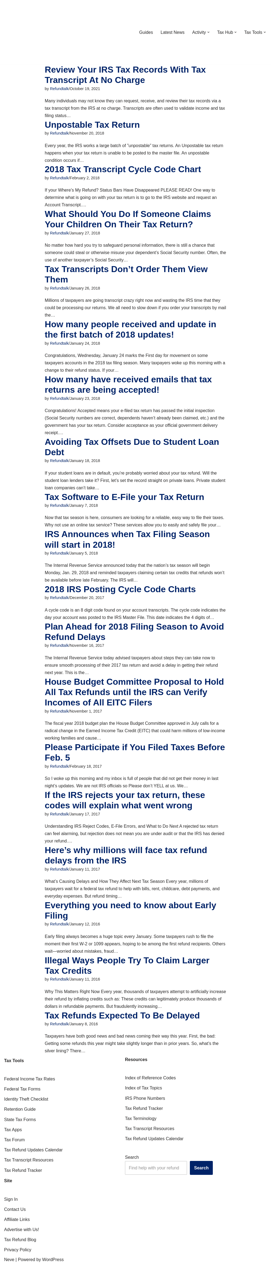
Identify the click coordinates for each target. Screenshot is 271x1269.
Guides (145, 32)
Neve (9, 1264)
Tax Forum (14, 1144)
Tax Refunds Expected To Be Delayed (122, 1019)
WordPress (53, 1264)
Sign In (11, 1204)
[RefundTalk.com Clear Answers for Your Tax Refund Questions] (32, 32)
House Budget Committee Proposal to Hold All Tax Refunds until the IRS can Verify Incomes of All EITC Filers (134, 695)
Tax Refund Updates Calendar (33, 1154)
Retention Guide (20, 1114)
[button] (208, 32)
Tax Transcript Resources (29, 1165)
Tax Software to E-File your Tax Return (124, 499)
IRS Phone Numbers (145, 1103)
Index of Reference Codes (150, 1082)
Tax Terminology (140, 1123)
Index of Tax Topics (143, 1093)
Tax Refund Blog (20, 1244)
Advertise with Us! (21, 1234)
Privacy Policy (17, 1254)
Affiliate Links (17, 1224)
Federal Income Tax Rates (29, 1083)
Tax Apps (13, 1134)
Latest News (172, 32)
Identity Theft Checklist (26, 1103)
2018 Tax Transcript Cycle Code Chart (123, 170)
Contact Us (15, 1214)
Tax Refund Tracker (23, 1175)
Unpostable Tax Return (92, 125)
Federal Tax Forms (22, 1093)
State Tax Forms (20, 1124)
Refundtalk (59, 89)
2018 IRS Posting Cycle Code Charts (120, 592)
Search (132, 1162)
